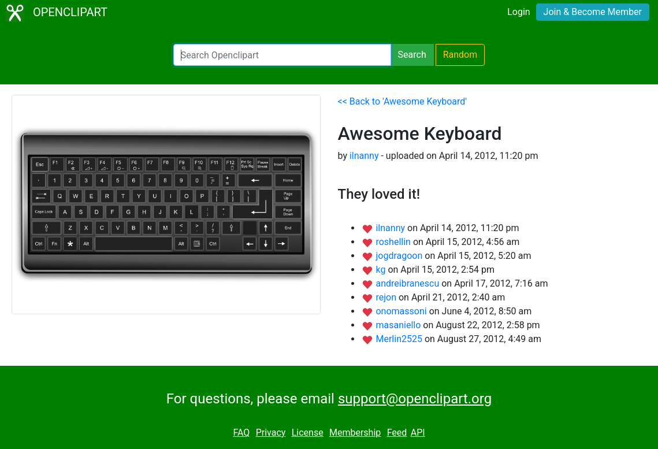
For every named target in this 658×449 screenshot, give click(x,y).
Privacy (271, 432)
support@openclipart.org (415, 399)
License (308, 432)
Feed (397, 432)
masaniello (399, 325)
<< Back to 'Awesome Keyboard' (402, 101)
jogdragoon (400, 255)
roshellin (394, 241)
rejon (387, 297)
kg (382, 269)
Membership (355, 432)
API (418, 432)
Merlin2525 (400, 338)
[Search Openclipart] (282, 55)
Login (518, 11)
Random (460, 54)
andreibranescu (408, 283)
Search (412, 54)
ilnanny (364, 155)
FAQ (241, 432)
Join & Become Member (593, 11)
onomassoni (402, 311)
